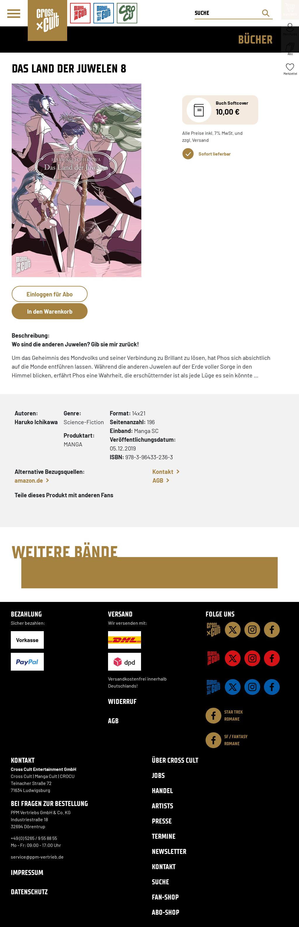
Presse (162, 821)
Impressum (27, 872)
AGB (157, 480)
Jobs (158, 775)
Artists (162, 806)
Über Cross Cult (175, 760)
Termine (163, 836)
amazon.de (29, 480)
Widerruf (122, 701)
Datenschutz (29, 892)
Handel (162, 790)
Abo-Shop (165, 912)
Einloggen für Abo (50, 294)
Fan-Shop (165, 897)
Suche (160, 882)
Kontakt (162, 471)
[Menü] (13, 13)
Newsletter (169, 851)
